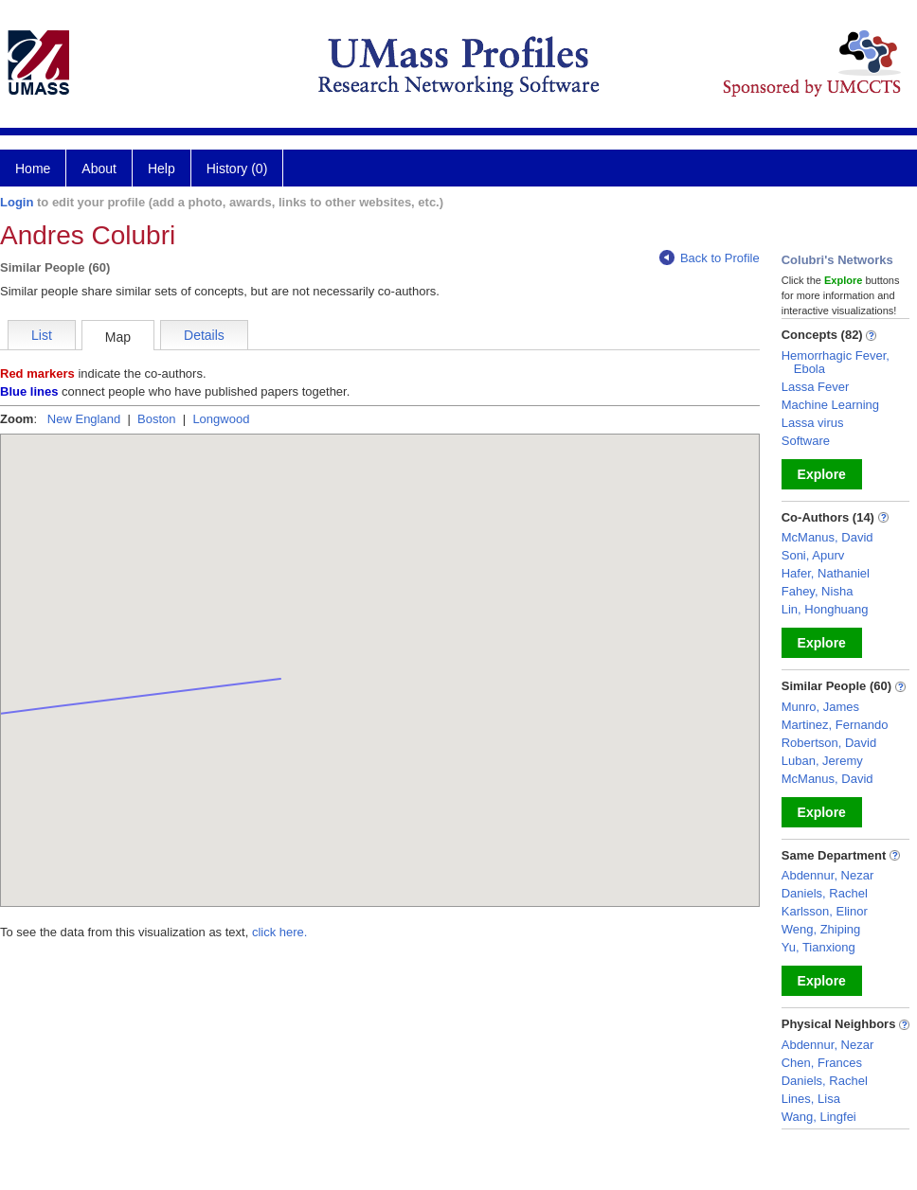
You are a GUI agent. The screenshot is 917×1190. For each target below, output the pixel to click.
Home (32, 168)
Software (806, 441)
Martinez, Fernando (835, 725)
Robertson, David (829, 743)
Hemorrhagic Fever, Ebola (836, 362)
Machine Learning (830, 405)
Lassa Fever (816, 387)
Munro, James (820, 707)
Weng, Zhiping (821, 929)
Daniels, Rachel (825, 893)
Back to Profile (709, 258)
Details (204, 335)
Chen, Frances (822, 1063)
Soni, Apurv (813, 555)
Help (161, 168)
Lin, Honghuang (825, 609)
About (99, 168)
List (41, 335)
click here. (280, 932)
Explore (822, 474)
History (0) (237, 168)
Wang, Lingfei (819, 1117)
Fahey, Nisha (818, 591)
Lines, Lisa (811, 1099)
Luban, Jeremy (822, 761)
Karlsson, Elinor (825, 911)
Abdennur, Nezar (828, 875)
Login (16, 202)
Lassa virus (813, 423)
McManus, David (827, 537)
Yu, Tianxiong (818, 947)
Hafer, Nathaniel (826, 573)
